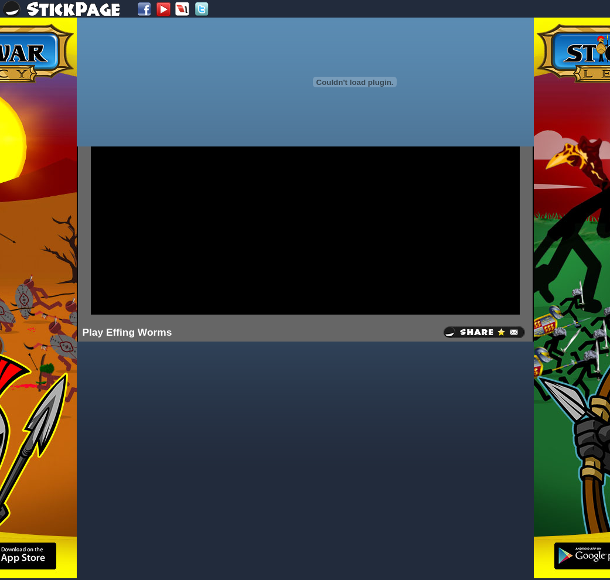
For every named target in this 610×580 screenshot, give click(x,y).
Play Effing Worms (127, 332)
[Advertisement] (260, 230)
